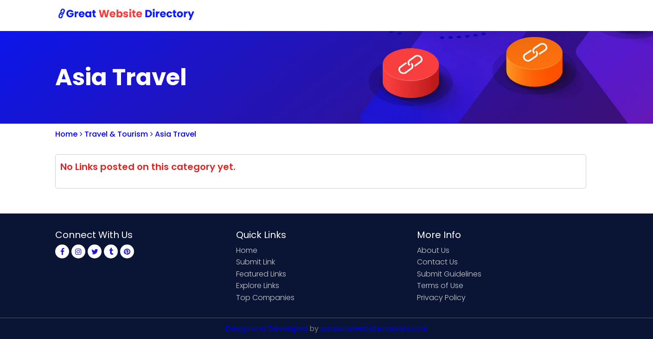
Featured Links (261, 274)
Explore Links (257, 285)
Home (366, 15)
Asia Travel (173, 134)
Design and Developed (266, 328)
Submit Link (411, 15)
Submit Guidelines (449, 274)
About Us (433, 250)
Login (551, 15)
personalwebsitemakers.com (374, 328)
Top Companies (265, 297)
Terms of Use (440, 285)
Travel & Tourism (114, 134)
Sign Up (514, 15)
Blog (583, 15)
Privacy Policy (441, 297)
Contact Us (466, 15)
